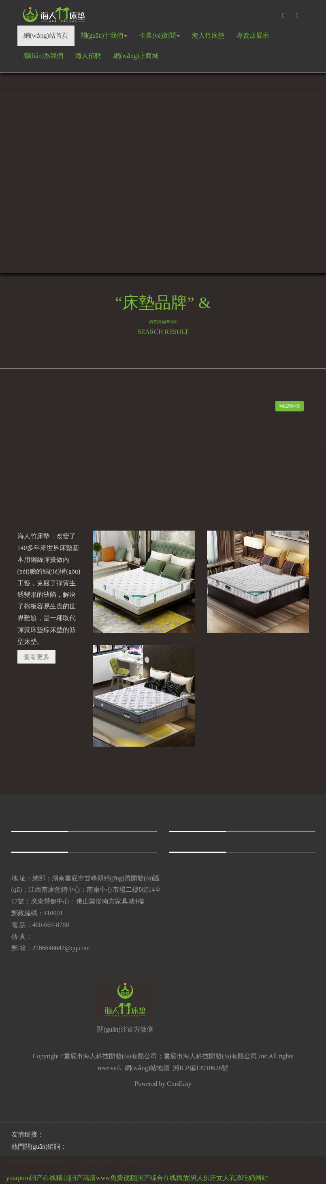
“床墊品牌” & (163, 308)
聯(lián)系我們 (43, 55)
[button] (283, 16)
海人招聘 (88, 55)
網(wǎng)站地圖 (147, 1067)
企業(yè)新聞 (159, 35)
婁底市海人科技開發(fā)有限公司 (210, 1056)
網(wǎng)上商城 (135, 55)
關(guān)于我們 (104, 35)
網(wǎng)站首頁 (45, 35)
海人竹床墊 (208, 35)
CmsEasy (179, 1083)
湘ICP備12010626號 (200, 1067)
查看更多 (36, 656)
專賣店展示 (253, 35)
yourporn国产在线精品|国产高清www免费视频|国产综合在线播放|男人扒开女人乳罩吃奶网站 (137, 1177)
